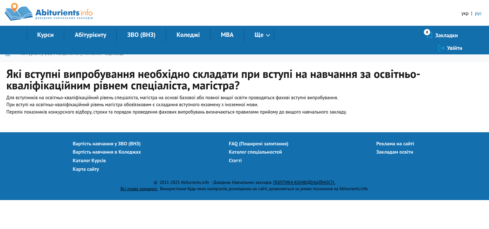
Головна (9, 53)
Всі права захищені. (139, 188)
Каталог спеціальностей (255, 152)
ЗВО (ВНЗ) (141, 35)
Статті (235, 160)
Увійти (454, 35)
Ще (259, 35)
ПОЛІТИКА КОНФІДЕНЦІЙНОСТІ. (304, 182)
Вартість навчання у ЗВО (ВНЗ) (107, 143)
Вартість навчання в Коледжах (107, 152)
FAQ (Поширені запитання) (259, 143)
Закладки (413, 35)
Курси (45, 35)
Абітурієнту (90, 35)
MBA (227, 35)
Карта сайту (86, 169)
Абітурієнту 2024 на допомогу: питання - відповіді (72, 53)
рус (478, 13)
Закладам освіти (394, 152)
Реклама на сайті (395, 143)
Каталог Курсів (89, 160)
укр (465, 13)
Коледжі (188, 35)
